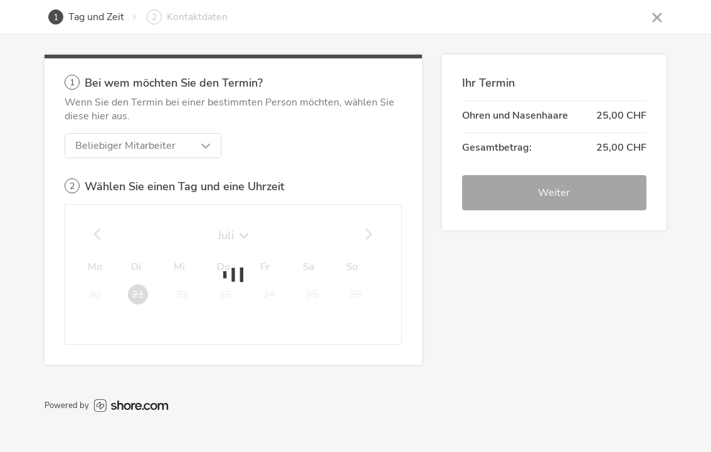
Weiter (554, 193)
